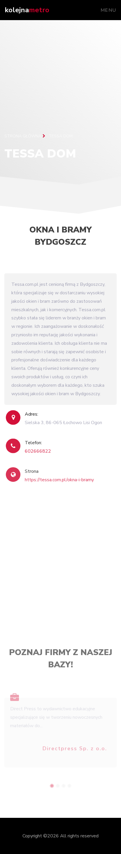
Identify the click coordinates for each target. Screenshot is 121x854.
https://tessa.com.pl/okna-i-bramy (59, 486)
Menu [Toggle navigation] (108, 10)
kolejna (27, 10)
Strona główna (24, 136)
